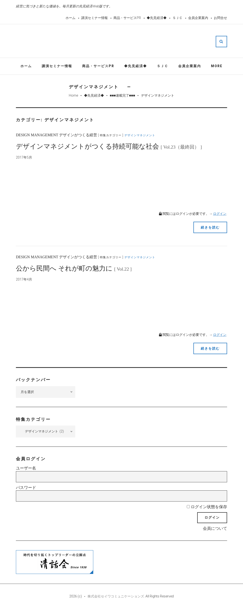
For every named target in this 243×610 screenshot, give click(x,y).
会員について (215, 528)
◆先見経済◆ (157, 18)
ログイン (219, 214)
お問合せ (220, 18)
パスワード (26, 487)
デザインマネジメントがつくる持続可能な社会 (109, 146)
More (217, 66)
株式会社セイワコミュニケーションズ (116, 596)
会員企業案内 (198, 18)
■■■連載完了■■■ (122, 95)
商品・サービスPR (127, 18)
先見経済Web (133, 41)
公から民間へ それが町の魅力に (74, 268)
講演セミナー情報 (94, 18)
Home (73, 95)
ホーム (70, 18)
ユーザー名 (26, 468)
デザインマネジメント (139, 135)
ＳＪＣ (177, 18)
